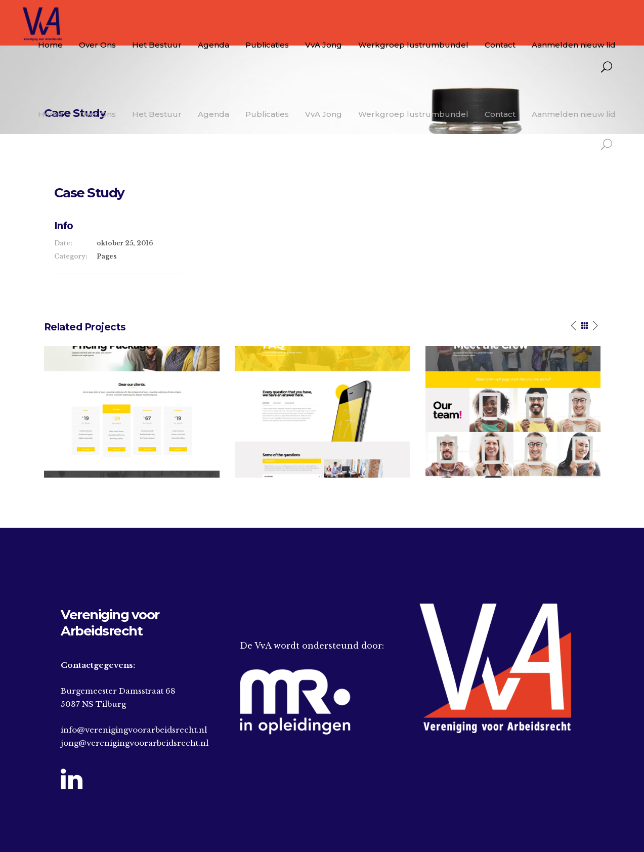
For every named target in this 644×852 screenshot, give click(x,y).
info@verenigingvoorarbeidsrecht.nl (134, 730)
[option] (131, 411)
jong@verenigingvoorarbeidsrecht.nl (134, 743)
